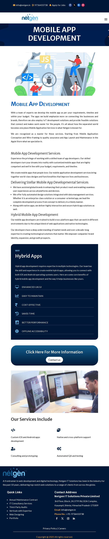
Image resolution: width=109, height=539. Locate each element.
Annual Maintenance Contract (23, 499)
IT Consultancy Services (20, 503)
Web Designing (16, 514)
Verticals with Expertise (20, 510)
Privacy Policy (50, 528)
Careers (62, 528)
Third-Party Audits (18, 507)
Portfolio (13, 518)
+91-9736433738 (75, 514)
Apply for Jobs (58, 5)
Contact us (54, 359)
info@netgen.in (23, 5)
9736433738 (41, 5)
